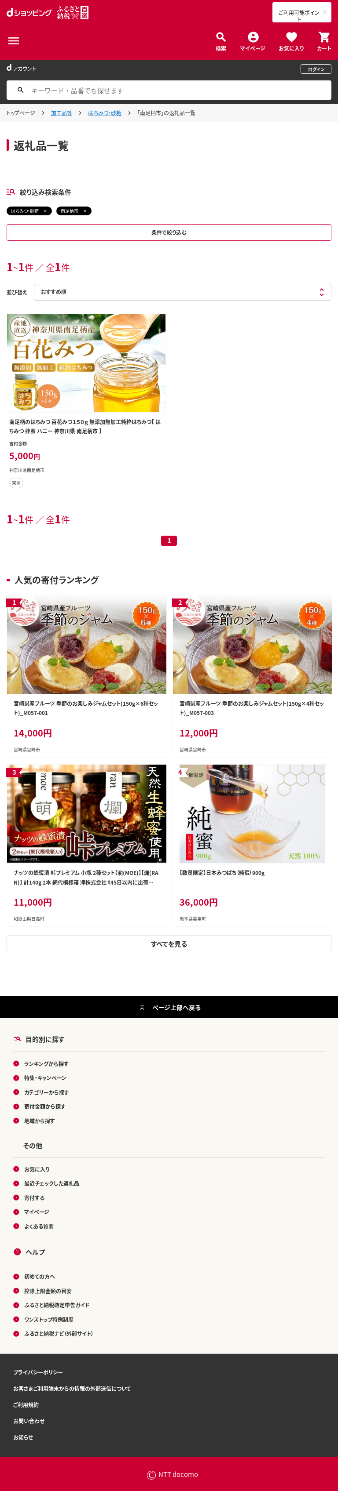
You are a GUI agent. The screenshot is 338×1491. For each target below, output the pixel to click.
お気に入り (291, 47)
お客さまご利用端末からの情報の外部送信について (72, 1388)
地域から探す (39, 1121)
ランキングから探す (46, 1063)
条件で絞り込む (169, 232)
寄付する (34, 1197)
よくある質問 (39, 1226)
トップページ (21, 112)
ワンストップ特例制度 (48, 1319)
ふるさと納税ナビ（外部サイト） (59, 1333)
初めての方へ (39, 1276)
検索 (221, 47)
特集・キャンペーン (45, 1077)
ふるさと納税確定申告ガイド (57, 1305)
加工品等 (61, 112)
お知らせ (23, 1437)
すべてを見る (169, 943)
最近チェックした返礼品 (51, 1183)
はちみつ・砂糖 (104, 112)
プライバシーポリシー (38, 1372)
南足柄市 (69, 210)
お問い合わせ (28, 1421)
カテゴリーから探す (46, 1092)
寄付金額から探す (45, 1106)
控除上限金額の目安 (48, 1291)
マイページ (252, 47)
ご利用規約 (26, 1404)
